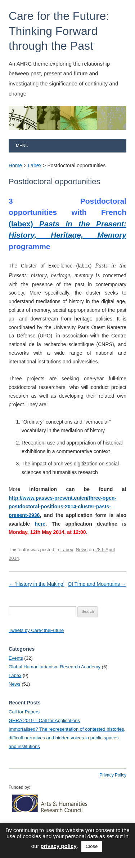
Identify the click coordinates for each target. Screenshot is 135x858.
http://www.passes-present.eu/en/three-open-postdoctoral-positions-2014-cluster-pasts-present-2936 (62, 506)
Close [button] (92, 846)
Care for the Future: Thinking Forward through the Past (59, 30)
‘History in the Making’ (36, 584)
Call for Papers (24, 712)
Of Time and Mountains (97, 584)
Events (16, 658)
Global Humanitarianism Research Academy (54, 666)
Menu (22, 145)
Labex (34, 165)
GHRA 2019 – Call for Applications (44, 720)
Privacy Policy (112, 775)
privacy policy (59, 846)
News (81, 549)
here (40, 524)
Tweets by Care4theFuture (36, 630)
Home (15, 165)
